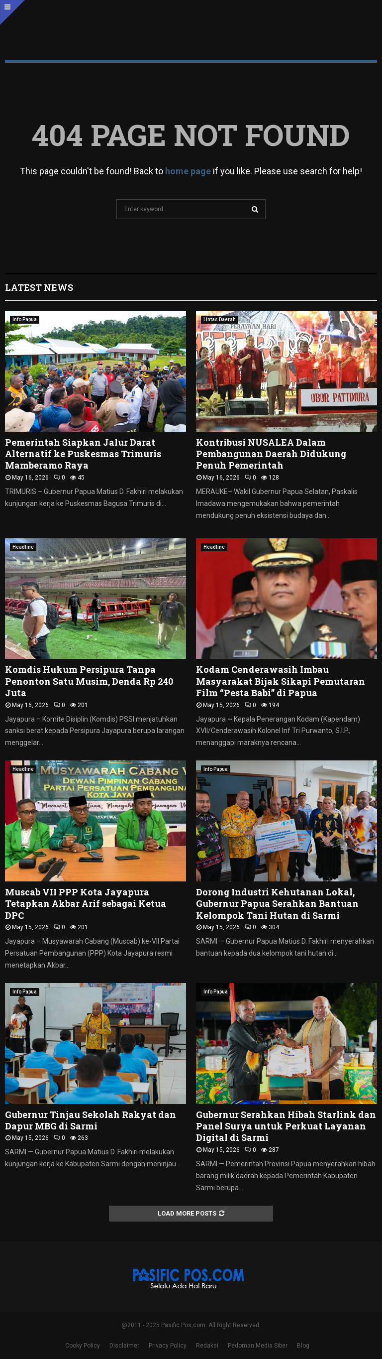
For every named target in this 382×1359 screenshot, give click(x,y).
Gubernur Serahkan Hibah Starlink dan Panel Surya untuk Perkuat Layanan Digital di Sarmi (286, 1126)
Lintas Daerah (219, 319)
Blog (303, 1345)
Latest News (39, 287)
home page (188, 171)
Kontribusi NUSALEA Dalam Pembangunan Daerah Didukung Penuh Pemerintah (271, 454)
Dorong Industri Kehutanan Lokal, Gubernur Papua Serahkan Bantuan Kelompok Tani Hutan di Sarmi (277, 903)
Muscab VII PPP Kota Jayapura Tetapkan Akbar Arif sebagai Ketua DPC (85, 903)
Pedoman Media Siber (257, 1345)
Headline (23, 547)
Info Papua (24, 319)
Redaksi (207, 1345)
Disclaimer (124, 1345)
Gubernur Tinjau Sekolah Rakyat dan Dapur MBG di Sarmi (90, 1120)
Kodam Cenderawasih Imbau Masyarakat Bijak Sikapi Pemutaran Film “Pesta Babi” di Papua (280, 681)
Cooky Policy (82, 1345)
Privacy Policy (168, 1345)
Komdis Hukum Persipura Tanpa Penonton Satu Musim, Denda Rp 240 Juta (89, 681)
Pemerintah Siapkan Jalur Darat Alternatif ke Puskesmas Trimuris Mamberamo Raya (83, 454)
